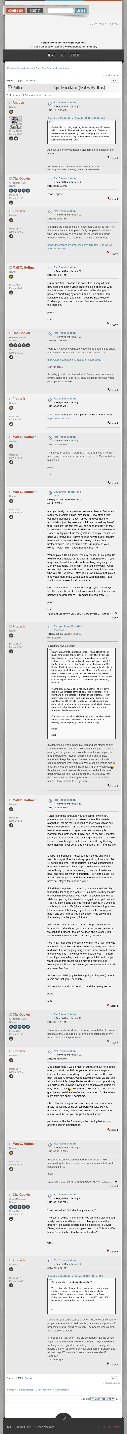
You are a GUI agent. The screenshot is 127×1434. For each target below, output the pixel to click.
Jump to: (85, 1399)
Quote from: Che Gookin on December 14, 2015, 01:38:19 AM (76, 118)
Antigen (18, 102)
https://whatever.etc (58, 418)
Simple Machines (45, 1427)
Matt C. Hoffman (24, 267)
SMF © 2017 (28, 1427)
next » (117, 75)
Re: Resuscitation (65, 102)
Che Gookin (21, 178)
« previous (108, 75)
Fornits (63, 27)
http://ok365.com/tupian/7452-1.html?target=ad (74, 359)
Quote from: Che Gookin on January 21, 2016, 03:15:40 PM (75, 1276)
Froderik (19, 211)
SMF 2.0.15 (13, 1427)
